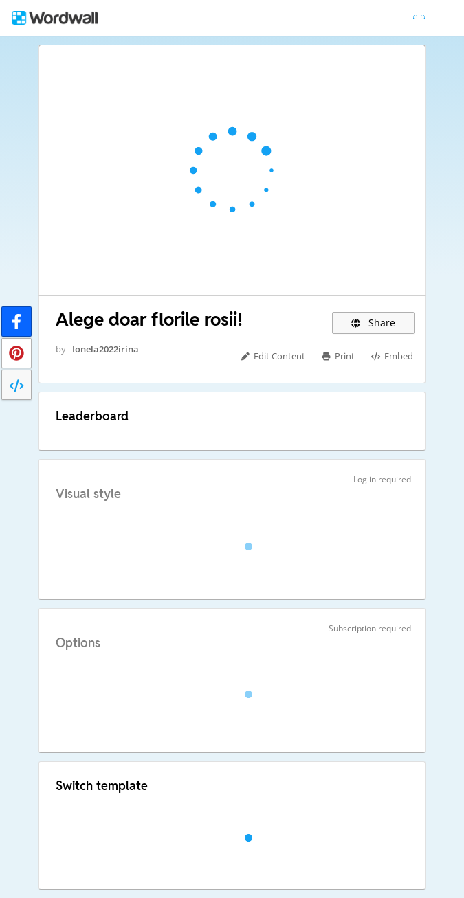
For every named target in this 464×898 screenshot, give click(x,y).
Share (373, 322)
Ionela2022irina (105, 349)
